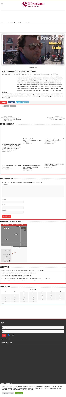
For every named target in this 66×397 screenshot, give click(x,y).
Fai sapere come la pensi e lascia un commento (40, 74)
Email (4, 205)
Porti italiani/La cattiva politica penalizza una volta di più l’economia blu (31, 167)
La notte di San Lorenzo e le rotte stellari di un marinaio (54, 164)
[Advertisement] (33, 17)
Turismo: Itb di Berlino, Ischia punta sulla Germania (53, 118)
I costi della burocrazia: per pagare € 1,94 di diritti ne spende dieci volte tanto (12, 118)
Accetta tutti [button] (19, 393)
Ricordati (11, 335)
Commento (5, 184)
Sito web (4, 210)
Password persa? (6, 339)
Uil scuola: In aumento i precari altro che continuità (18, 275)
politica (6, 106)
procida (8, 23)
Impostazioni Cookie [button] (8, 393)
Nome (4, 199)
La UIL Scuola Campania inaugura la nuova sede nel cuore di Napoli (33, 140)
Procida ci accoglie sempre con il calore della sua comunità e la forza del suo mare (54, 140)
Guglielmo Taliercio (7, 74)
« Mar (2, 303)
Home (2, 23)
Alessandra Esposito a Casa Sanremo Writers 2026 (22, 273)
